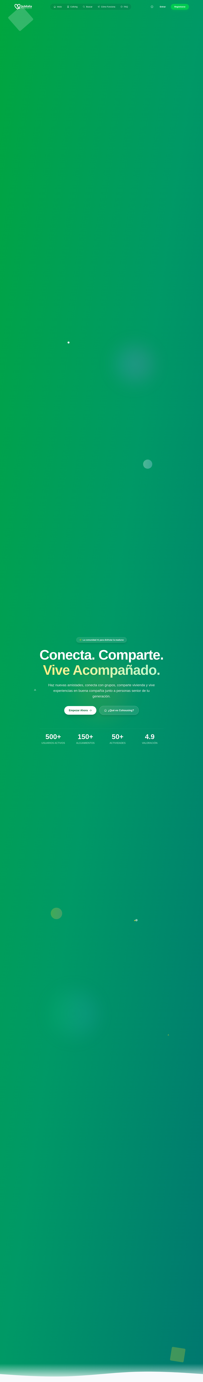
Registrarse (179, 7)
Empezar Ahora (80, 710)
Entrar (163, 7)
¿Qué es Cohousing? (119, 710)
